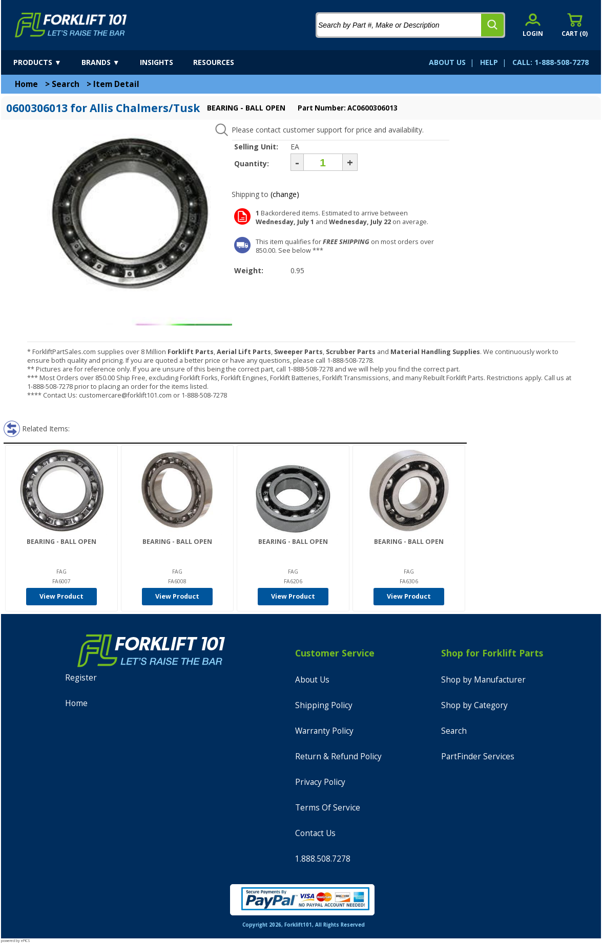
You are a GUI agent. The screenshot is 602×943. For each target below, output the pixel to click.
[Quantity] (323, 162)
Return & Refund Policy (338, 756)
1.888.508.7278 (322, 858)
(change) (285, 194)
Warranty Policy (324, 731)
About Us (312, 679)
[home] (71, 25)
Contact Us (315, 833)
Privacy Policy (320, 782)
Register (81, 677)
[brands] (109, 62)
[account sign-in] (533, 24)
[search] (492, 25)
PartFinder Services (477, 756)
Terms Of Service (327, 807)
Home (26, 84)
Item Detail (116, 84)
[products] (46, 62)
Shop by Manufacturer (483, 679)
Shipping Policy (323, 705)
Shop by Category (474, 705)
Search (65, 84)
